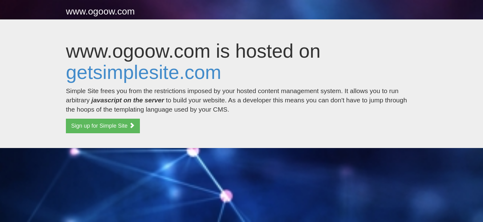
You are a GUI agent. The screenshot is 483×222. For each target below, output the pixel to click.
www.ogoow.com (100, 11)
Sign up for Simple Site (103, 125)
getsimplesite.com (143, 72)
